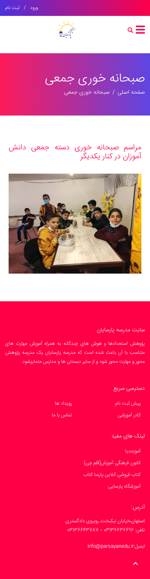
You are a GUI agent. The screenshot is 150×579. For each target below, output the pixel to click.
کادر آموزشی (129, 415)
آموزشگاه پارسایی (124, 486)
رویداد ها (63, 403)
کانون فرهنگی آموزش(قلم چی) (112, 463)
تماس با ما (62, 415)
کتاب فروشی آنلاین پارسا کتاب (112, 475)
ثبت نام (12, 8)
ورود (34, 8)
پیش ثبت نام (128, 403)
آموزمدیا (133, 451)
